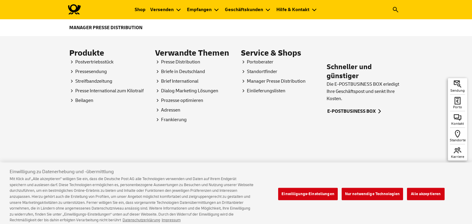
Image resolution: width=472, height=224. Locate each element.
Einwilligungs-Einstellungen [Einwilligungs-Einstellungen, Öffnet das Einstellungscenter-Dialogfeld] (307, 200)
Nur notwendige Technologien (372, 200)
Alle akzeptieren (426, 200)
